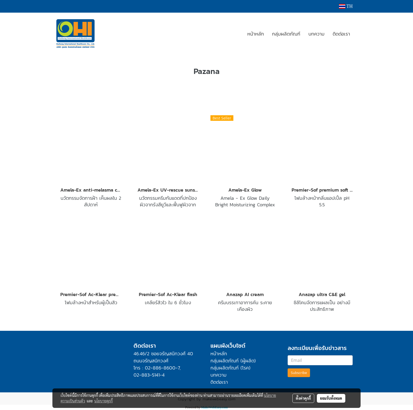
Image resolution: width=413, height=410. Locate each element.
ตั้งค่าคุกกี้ (303, 398)
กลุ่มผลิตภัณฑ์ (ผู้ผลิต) (233, 360)
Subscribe (299, 373)
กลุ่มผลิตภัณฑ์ (286, 33)
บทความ (316, 33)
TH (346, 6)
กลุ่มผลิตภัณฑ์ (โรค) (230, 367)
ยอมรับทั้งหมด (331, 398)
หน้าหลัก (255, 33)
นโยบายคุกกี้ (103, 400)
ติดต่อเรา (341, 33)
